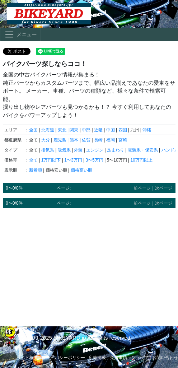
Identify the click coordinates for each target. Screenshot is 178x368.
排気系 (47, 150)
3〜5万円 (94, 160)
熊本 (74, 140)
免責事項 (118, 357)
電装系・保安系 (143, 150)
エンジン (94, 150)
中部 (86, 129)
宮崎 (122, 140)
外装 (78, 150)
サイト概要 (27, 357)
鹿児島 (59, 140)
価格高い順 (81, 170)
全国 (33, 129)
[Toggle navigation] (20, 34)
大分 (45, 140)
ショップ (139, 357)
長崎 (98, 140)
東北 (62, 129)
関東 (74, 129)
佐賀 (86, 140)
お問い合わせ (165, 357)
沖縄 (146, 129)
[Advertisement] (89, 264)
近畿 (98, 129)
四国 (122, 129)
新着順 (35, 170)
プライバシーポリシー (63, 357)
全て (33, 160)
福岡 (110, 140)
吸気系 (64, 150)
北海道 (47, 129)
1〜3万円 (73, 160)
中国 (110, 129)
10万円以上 (141, 160)
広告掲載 (97, 357)
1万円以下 (51, 160)
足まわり (115, 150)
